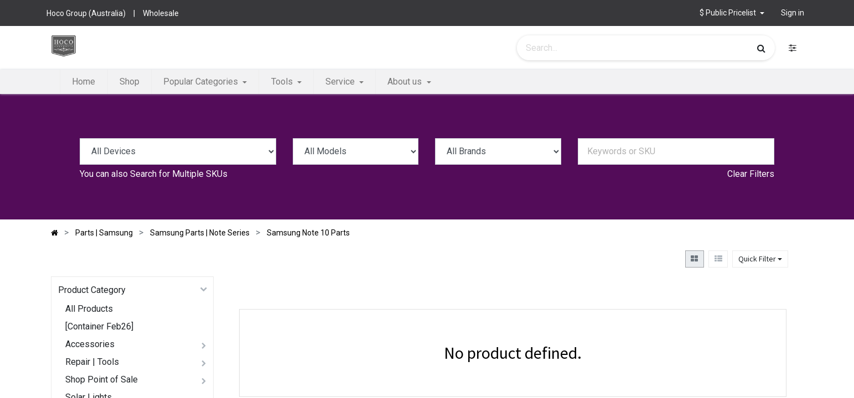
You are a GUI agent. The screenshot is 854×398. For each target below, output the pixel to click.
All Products (89, 308)
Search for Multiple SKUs (178, 174)
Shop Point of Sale (101, 379)
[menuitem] (83, 82)
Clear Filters (750, 174)
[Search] (761, 48)
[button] (732, 13)
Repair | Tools (92, 362)
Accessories (90, 344)
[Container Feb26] (99, 326)
